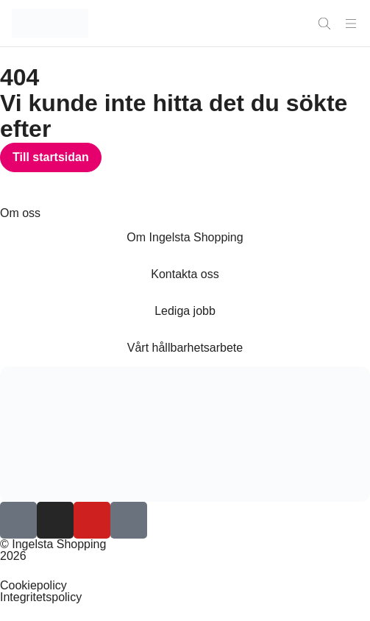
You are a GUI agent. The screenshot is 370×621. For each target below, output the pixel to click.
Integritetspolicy (41, 597)
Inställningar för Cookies (63, 570)
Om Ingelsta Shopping (185, 237)
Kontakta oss (185, 274)
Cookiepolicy (33, 585)
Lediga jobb (185, 311)
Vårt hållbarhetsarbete (185, 347)
